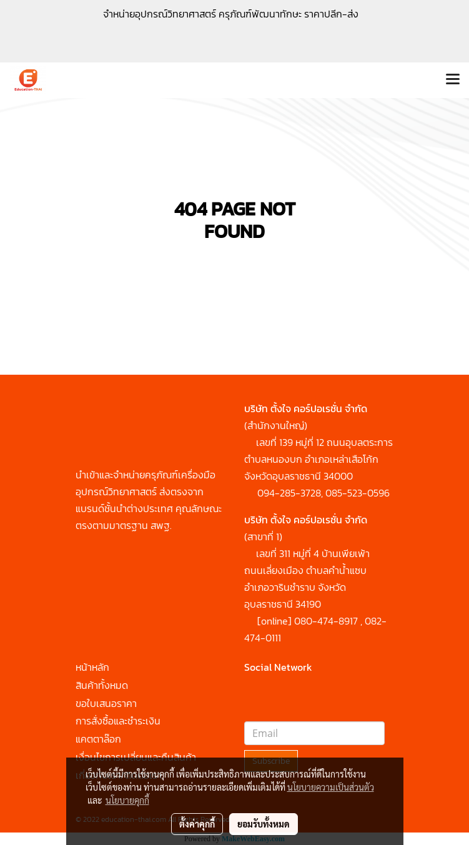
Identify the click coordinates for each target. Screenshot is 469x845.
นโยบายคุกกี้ (127, 800)
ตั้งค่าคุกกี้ (197, 823)
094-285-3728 (289, 492)
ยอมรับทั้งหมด (263, 823)
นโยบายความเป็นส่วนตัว (330, 787)
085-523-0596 (357, 492)
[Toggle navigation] (453, 80)
